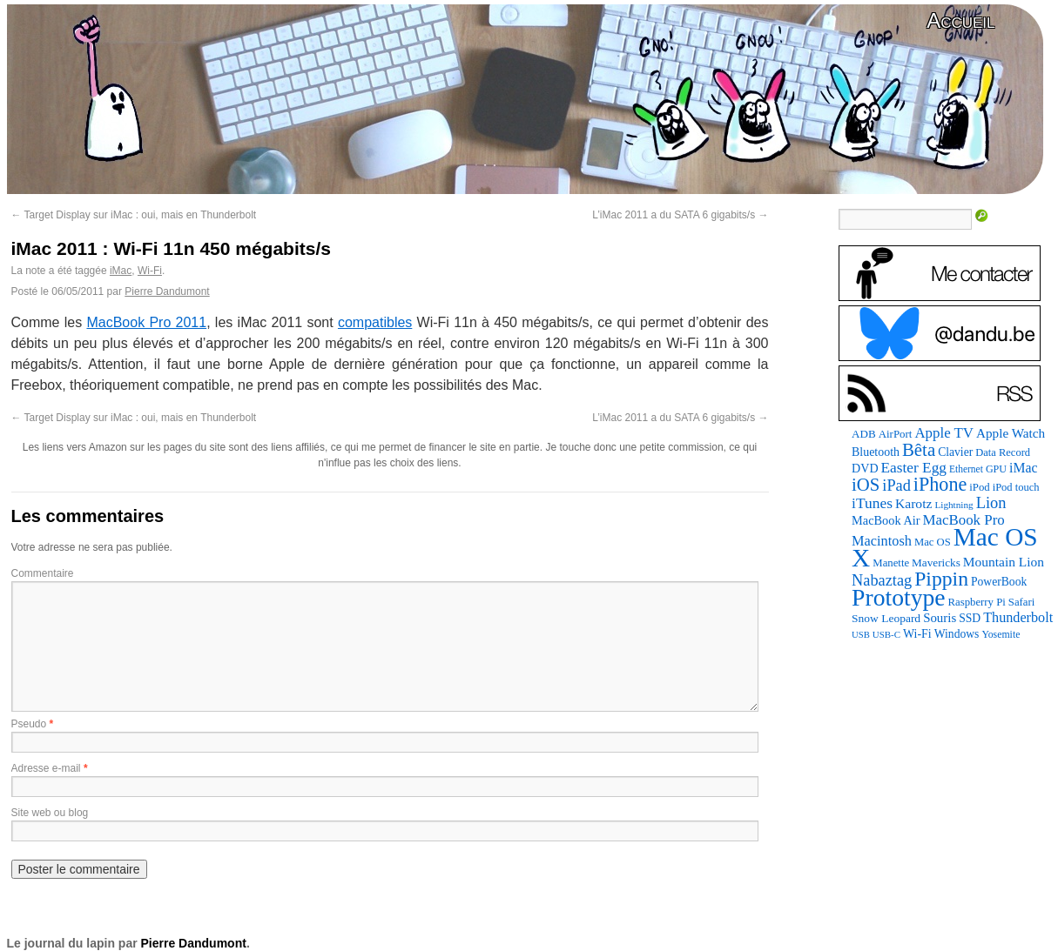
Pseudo (29, 724)
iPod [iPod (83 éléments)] (979, 487)
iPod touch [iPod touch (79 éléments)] (1016, 487)
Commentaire (42, 573)
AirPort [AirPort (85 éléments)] (896, 433)
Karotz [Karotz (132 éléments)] (913, 503)
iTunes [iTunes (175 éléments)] (872, 503)
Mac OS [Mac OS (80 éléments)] (932, 542)
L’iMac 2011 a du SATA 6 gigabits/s (680, 215)
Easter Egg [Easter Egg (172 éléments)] (914, 467)
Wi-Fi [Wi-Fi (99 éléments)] (917, 633)
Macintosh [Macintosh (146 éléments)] (882, 540)
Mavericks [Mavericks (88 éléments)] (936, 562)
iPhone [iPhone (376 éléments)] (940, 484)
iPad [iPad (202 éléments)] (896, 485)
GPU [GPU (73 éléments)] (996, 469)
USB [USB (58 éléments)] (861, 635)
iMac (120, 271)
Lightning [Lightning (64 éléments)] (953, 504)
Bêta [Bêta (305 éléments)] (918, 449)
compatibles (375, 322)
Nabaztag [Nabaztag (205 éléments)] (882, 580)
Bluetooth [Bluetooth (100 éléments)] (876, 452)
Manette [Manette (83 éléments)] (891, 563)
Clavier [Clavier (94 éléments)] (955, 452)
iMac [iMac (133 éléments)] (1023, 467)
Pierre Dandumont (167, 291)
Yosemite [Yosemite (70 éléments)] (1000, 634)
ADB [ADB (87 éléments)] (864, 433)
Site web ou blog (50, 813)
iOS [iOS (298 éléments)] (865, 484)
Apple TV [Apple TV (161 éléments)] (944, 433)
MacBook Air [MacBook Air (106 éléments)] (886, 520)
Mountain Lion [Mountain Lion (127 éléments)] (1003, 561)
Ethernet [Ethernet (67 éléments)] (966, 469)
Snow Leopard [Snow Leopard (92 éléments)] (886, 618)
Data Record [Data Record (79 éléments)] (1002, 452)
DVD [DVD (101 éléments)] (865, 468)
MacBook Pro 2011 (146, 322)
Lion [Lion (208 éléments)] (991, 503)
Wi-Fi (150, 271)
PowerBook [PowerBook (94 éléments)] (999, 581)
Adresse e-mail (46, 768)
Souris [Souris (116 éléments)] (939, 618)
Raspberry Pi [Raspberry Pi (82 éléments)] (977, 602)
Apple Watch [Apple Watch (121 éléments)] (1010, 432)
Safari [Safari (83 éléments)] (1021, 602)
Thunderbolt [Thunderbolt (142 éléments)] (1018, 617)
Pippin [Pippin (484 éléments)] (941, 578)
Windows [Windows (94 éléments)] (957, 633)
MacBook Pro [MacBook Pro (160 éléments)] (964, 520)
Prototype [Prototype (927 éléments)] (898, 597)
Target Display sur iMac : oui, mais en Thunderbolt (134, 215)
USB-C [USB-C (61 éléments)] (886, 634)
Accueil (960, 20)
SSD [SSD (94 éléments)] (970, 618)
